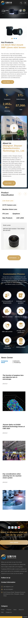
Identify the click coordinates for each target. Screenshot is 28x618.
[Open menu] (25, 2)
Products (9, 609)
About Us (21, 609)
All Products (12, 259)
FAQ (2, 612)
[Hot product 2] (14, 38)
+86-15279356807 (8, 589)
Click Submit (14, 544)
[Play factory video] (14, 130)
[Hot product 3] (16, 38)
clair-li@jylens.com (8, 586)
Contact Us (9, 612)
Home (2, 609)
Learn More (6, 82)
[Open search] (21, 2)
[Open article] (14, 393)
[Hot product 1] (12, 38)
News (15, 609)
